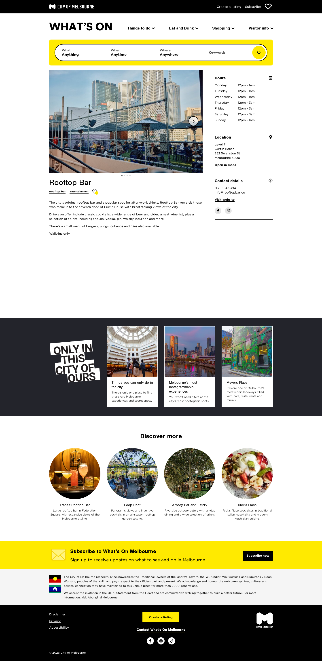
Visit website (225, 199)
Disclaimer (57, 614)
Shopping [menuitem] (223, 28)
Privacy (55, 621)
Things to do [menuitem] (140, 28)
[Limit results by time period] (128, 52)
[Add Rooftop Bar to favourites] (95, 192)
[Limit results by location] (177, 52)
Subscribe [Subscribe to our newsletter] (253, 6)
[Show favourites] (268, 7)
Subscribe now (257, 555)
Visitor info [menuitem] (261, 28)
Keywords (217, 52)
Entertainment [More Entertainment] (79, 191)
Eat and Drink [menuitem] (183, 28)
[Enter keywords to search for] (226, 55)
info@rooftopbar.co (230, 192)
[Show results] (259, 52)
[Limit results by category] (79, 52)
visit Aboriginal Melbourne (99, 597)
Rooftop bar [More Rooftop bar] (57, 191)
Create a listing (229, 6)
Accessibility (59, 627)
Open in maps (225, 165)
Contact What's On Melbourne (161, 629)
